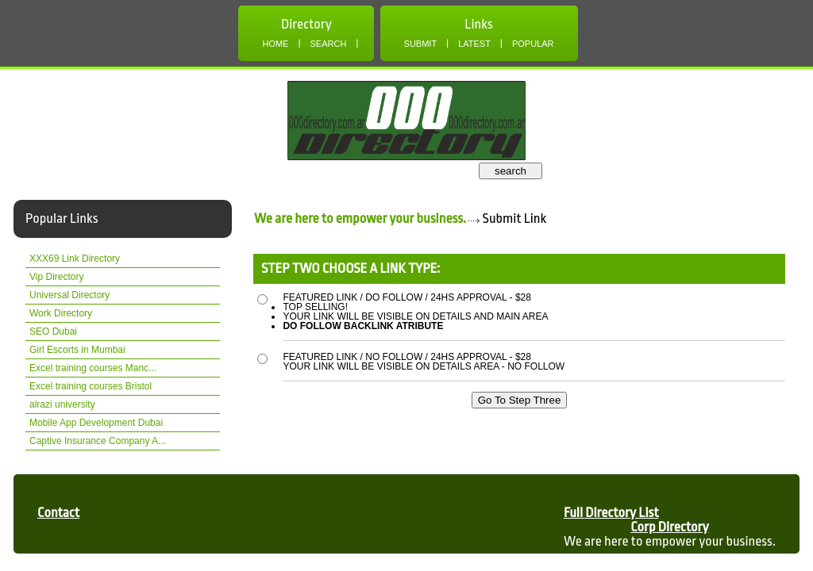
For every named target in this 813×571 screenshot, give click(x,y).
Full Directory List (611, 512)
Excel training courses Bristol (90, 386)
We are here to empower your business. (360, 218)
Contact (58, 512)
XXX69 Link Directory (74, 258)
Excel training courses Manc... (92, 368)
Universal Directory (69, 295)
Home (275, 43)
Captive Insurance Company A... (97, 440)
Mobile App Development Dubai (96, 422)
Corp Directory (669, 527)
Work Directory (60, 313)
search (510, 171)
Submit (420, 43)
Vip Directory (56, 276)
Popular (533, 43)
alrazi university (62, 404)
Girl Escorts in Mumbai (77, 349)
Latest (474, 43)
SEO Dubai (53, 331)
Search (328, 43)
